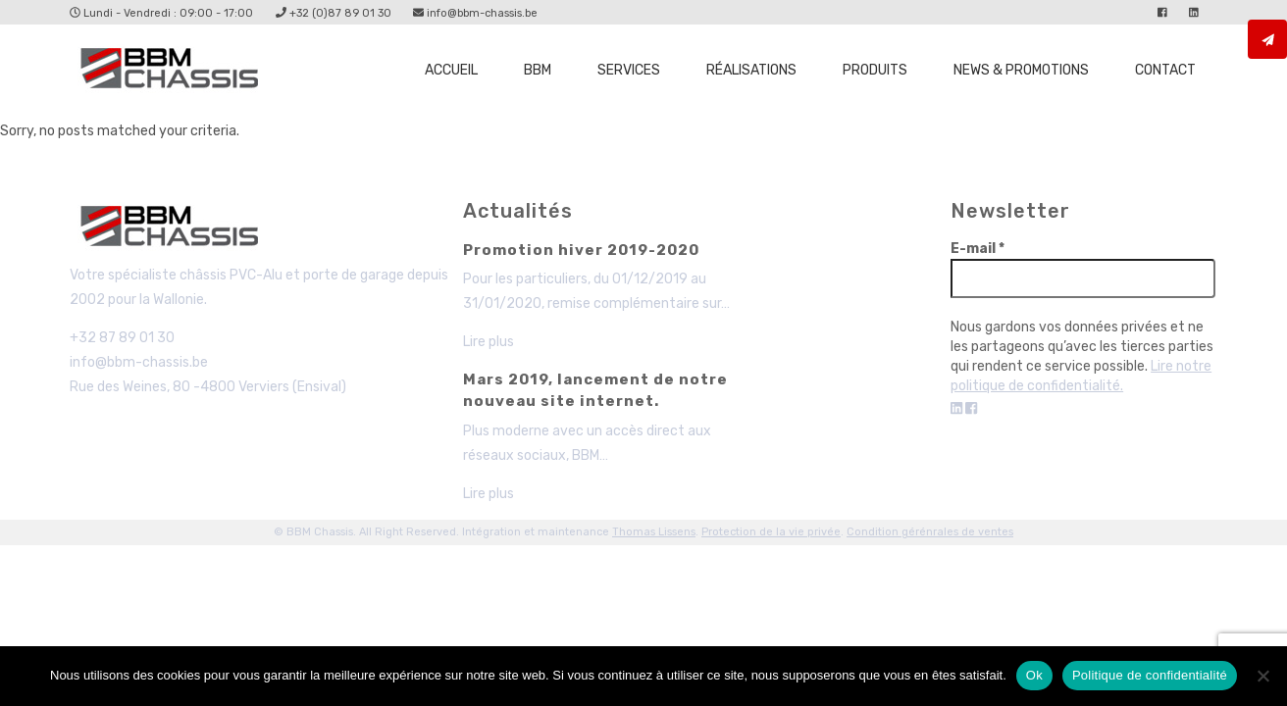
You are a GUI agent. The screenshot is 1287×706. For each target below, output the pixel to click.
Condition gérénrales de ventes (930, 532)
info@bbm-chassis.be (475, 13)
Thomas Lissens (653, 532)
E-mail (977, 248)
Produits (875, 70)
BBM (537, 70)
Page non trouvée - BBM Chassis (174, 71)
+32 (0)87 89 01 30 (333, 13)
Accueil (451, 70)
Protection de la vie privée (771, 532)
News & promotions (1021, 70)
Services (628, 70)
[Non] (1262, 675)
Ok (1034, 675)
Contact (1165, 70)
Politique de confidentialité (1149, 675)
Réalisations (751, 70)
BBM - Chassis (174, 229)
